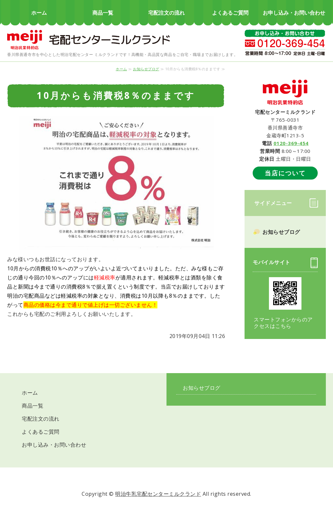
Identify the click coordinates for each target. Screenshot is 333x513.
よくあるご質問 (230, 12)
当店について (285, 173)
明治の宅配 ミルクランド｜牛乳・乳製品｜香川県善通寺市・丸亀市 (88, 39)
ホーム (39, 12)
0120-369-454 (291, 143)
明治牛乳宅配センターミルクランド (158, 493)
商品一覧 (102, 12)
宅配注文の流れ (166, 12)
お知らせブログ (146, 68)
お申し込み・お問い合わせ (294, 12)
